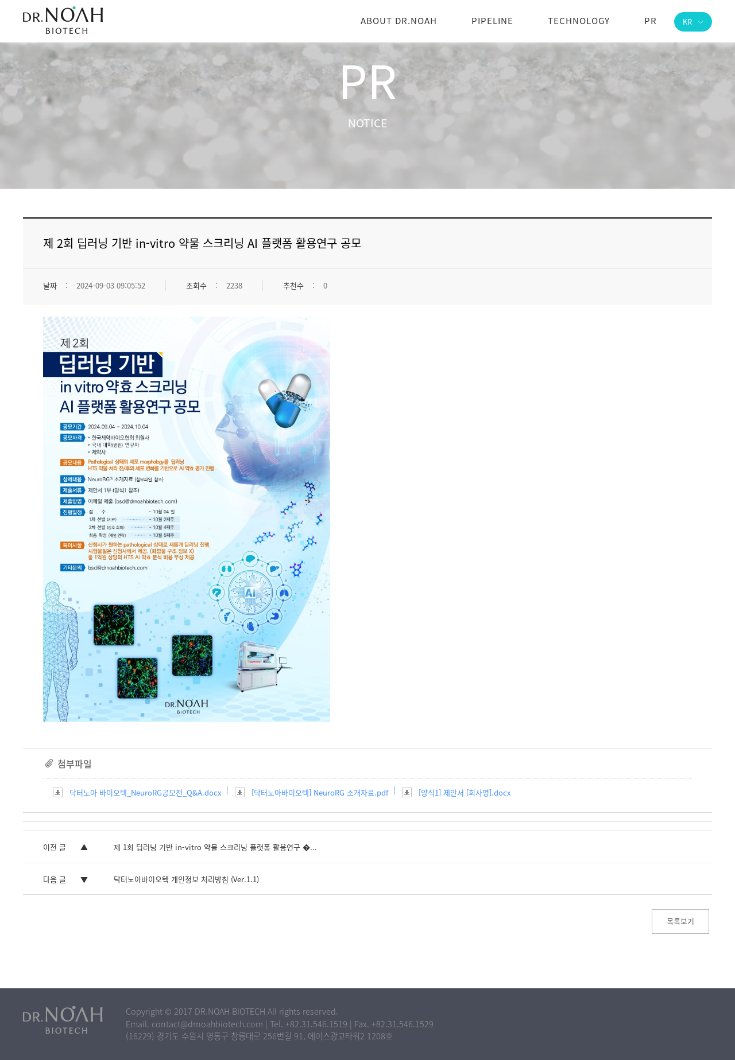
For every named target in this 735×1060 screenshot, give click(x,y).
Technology (579, 20)
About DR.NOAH (399, 20)
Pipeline (492, 20)
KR (693, 21)
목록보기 (680, 920)
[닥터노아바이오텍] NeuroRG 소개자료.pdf (320, 792)
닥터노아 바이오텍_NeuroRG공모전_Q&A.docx (145, 792)
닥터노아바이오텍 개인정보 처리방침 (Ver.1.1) (186, 879)
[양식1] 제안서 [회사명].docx (464, 792)
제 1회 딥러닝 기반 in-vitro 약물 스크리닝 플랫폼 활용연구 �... (215, 846)
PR (650, 20)
